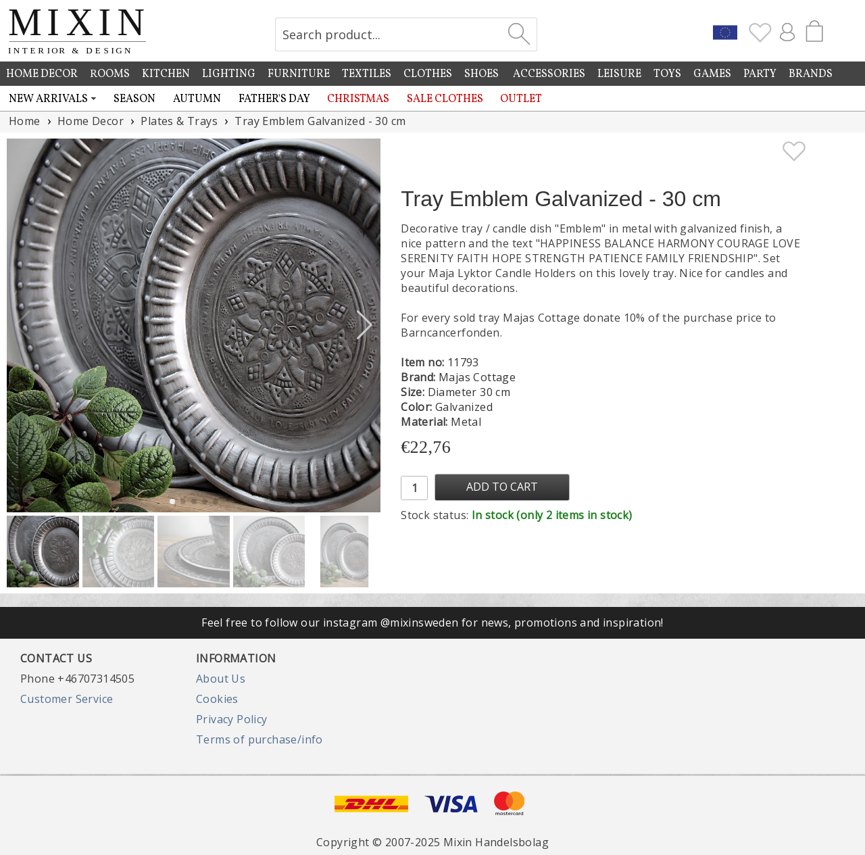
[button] (364, 325)
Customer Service (66, 698)
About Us (220, 678)
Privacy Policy (232, 719)
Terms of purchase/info (259, 739)
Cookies (217, 698)
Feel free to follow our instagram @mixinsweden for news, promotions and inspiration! (432, 622)
